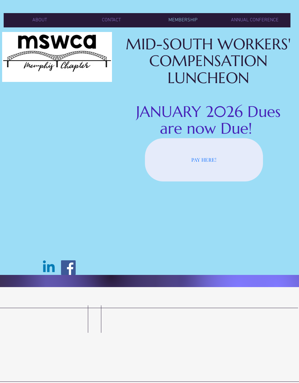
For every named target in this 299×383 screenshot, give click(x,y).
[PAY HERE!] (204, 159)
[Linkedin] (48, 267)
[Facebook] (68, 267)
